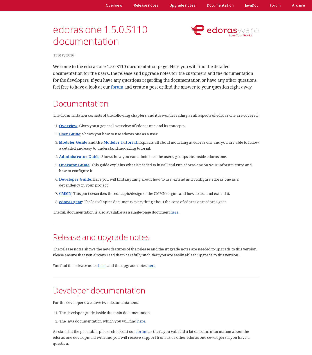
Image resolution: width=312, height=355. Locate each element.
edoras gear (70, 201)
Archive (298, 5)
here (174, 212)
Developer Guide (75, 179)
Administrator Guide (79, 156)
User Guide (69, 133)
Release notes (146, 5)
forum (117, 87)
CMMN (65, 193)
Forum (275, 5)
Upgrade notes (182, 5)
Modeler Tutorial (120, 142)
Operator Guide (74, 164)
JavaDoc (251, 5)
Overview (114, 5)
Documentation (220, 5)
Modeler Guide (73, 142)
